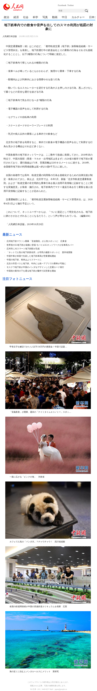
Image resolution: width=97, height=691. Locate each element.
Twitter (70, 5)
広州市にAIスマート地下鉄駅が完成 (23, 249)
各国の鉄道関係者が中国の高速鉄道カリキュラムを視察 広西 (38, 606)
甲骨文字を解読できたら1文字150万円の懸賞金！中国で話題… (38, 347)
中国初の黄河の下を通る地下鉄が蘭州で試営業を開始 (31, 271)
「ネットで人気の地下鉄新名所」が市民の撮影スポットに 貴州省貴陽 (39, 252)
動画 (54, 17)
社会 (25, 17)
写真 (45, 17)
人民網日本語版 (9, 36)
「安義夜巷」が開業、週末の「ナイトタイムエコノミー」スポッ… (40, 412)
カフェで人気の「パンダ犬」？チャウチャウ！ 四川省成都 (37, 542)
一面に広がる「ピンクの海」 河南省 (27, 477)
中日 (64, 17)
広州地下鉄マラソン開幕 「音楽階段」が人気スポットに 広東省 (37, 241)
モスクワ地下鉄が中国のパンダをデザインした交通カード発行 (35, 267)
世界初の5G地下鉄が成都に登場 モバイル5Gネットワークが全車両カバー (40, 245)
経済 (16, 17)
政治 (6, 17)
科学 (35, 17)
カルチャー (78, 17)
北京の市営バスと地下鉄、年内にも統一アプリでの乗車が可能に (36, 263)
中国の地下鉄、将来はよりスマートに (24, 260)
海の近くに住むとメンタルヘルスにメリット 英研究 (34, 671)
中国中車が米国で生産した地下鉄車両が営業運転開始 (31, 256)
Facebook (62, 5)
